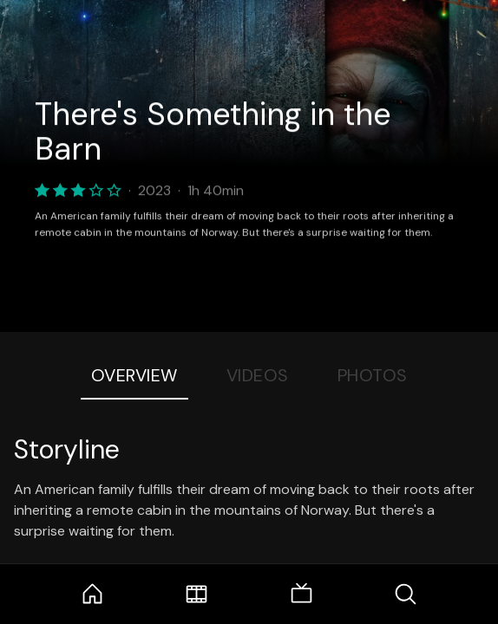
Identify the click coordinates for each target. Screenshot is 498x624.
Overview (134, 375)
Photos (372, 375)
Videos (257, 375)
